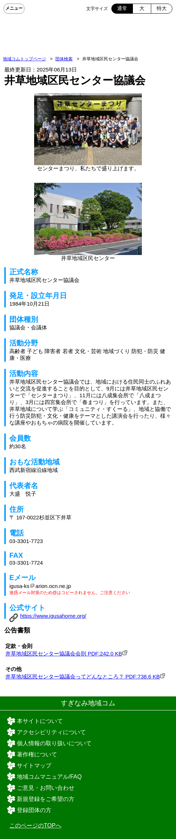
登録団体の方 (34, 810)
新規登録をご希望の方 (45, 799)
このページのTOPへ (35, 825)
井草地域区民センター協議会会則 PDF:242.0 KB (63, 653)
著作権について (37, 754)
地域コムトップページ (24, 58)
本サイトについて (40, 721)
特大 (162, 8)
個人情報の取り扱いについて (54, 743)
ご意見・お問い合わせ (45, 788)
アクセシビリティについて (51, 732)
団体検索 (64, 58)
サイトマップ (34, 765)
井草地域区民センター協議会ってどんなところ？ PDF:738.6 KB (82, 676)
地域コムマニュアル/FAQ (49, 777)
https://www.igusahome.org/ (53, 616)
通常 (122, 8)
